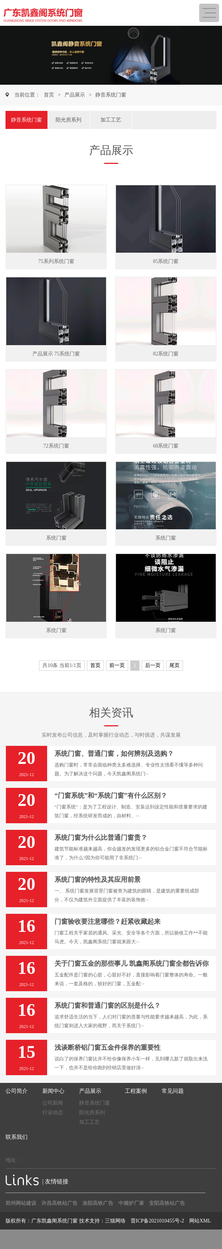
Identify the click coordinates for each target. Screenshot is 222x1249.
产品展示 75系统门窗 (56, 354)
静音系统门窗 (110, 95)
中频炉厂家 (131, 1203)
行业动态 (52, 1112)
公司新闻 (52, 1103)
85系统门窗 (166, 261)
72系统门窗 (56, 446)
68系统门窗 (166, 446)
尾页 (174, 665)
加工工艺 (111, 120)
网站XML (200, 1221)
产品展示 (74, 95)
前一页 (117, 665)
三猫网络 (115, 1221)
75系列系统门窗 (56, 261)
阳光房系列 (68, 120)
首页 (49, 95)
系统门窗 (56, 538)
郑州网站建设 (21, 1203)
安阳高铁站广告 (167, 1203)
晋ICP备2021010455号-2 (157, 1221)
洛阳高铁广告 (97, 1203)
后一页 (153, 665)
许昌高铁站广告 (60, 1203)
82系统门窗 (166, 354)
